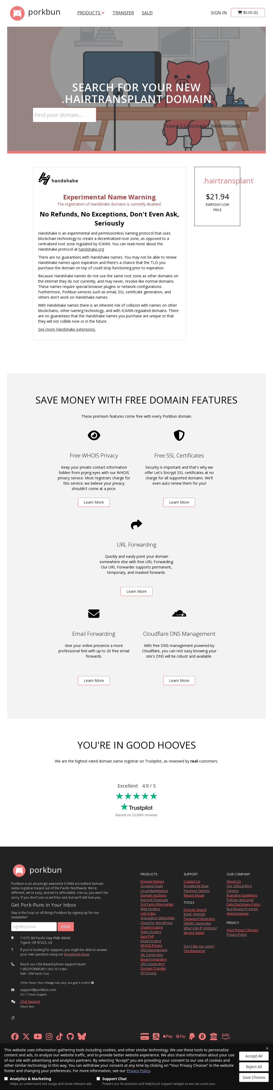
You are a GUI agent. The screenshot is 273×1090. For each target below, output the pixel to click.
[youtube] (38, 1037)
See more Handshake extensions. (67, 329)
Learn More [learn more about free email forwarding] (94, 680)
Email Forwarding (153, 959)
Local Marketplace (154, 890)
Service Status (194, 932)
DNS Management (153, 950)
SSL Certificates (151, 955)
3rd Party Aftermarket (156, 904)
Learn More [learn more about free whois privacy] (94, 502)
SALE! (147, 13)
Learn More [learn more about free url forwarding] (136, 591)
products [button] (91, 13)
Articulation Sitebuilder (157, 918)
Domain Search (195, 909)
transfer (123, 13)
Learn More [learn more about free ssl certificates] (179, 502)
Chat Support (30, 1001)
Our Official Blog (239, 886)
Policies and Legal (240, 900)
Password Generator (199, 919)
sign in (219, 13)
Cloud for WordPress (156, 923)
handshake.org (91, 249)
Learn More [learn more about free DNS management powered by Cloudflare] (179, 680)
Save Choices (254, 1077)
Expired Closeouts (154, 900)
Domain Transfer (153, 968)
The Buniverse (194, 951)
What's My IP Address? (200, 928)
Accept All (254, 1056)
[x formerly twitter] (26, 1037)
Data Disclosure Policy (243, 904)
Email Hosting (150, 941)
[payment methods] (186, 1037)
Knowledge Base (76, 954)
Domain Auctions (153, 895)
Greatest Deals (151, 886)
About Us (234, 881)
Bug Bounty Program (242, 909)
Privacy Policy (138, 1070)
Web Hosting (150, 909)
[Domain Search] (64, 115)
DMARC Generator (197, 923)
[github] (70, 1037)
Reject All (254, 1066)
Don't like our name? (199, 946)
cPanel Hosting (151, 927)
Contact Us (192, 881)
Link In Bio (148, 913)
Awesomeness (237, 913)
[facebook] (15, 1037)
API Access (148, 973)
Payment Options (197, 890)
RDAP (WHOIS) (194, 914)
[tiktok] (59, 1037)
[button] (92, 982)
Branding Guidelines (242, 895)
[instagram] (49, 1037)
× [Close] (267, 1048)
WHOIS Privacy (151, 945)
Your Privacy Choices (242, 930)
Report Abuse (194, 895)
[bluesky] (82, 1037)
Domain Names (152, 881)
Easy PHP (147, 936)
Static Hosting (150, 932)
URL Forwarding (152, 964)
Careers (233, 890)
